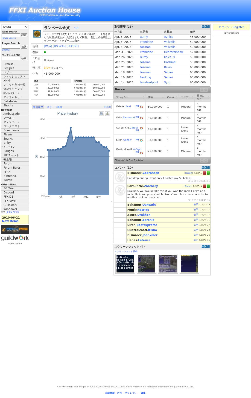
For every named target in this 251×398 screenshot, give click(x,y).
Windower (10, 209)
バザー (7, 72)
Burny (144, 36)
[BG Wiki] (59, 46)
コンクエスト (11, 126)
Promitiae (146, 42)
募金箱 (7, 159)
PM (137, 106)
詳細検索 (6, 50)
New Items (10, 221)
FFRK (6, 171)
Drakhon (144, 215)
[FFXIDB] (73, 46)
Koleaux (169, 57)
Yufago (137, 149)
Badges (8, 151)
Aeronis (148, 220)
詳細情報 (110, 393)
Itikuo (152, 230)
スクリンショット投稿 (125, 251)
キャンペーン (11, 122)
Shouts (8, 105)
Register (238, 27)
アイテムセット (13, 97)
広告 (119, 393)
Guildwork (10, 205)
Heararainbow (173, 52)
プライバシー (131, 393)
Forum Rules (11, 167)
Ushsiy (127, 139)
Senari (168, 72)
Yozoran (145, 47)
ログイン (224, 27)
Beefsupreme (147, 225)
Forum (7, 163)
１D (76, 28)
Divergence (11, 130)
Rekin (168, 67)
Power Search (9, 38)
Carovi (134, 127)
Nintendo (9, 176)
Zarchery (151, 186)
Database (10, 101)
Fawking (145, 77)
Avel (128, 106)
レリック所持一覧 (14, 84)
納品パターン (11, 93)
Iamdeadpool (149, 82)
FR (17, 212)
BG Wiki (8, 188)
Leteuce (144, 240)
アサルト (9, 118)
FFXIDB (8, 196)
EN (10, 212)
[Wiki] (48, 46)
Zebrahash (151, 173)
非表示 (107, 106)
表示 (196, 204)
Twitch (7, 180)
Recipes (8, 68)
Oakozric (149, 204)
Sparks (8, 138)
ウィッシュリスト (14, 76)
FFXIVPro (9, 200)
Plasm (7, 134)
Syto (167, 82)
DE (14, 212)
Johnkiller (150, 235)
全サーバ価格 (54, 107)
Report (188, 173)
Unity (7, 142)
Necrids (143, 209)
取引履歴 (38, 107)
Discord (8, 192)
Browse (8, 64)
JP (8, 212)
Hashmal (170, 62)
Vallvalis (169, 42)
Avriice (168, 36)
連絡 (143, 393)
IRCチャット (11, 155)
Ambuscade (11, 113)
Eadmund (129, 117)
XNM (6, 80)
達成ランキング (13, 89)
